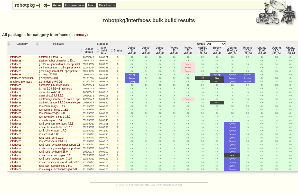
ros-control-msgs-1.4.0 (52, 113)
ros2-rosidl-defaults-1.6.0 (53, 141)
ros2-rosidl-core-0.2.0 (51, 137)
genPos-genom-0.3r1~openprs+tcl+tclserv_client (66, 71)
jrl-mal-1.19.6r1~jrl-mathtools (55, 88)
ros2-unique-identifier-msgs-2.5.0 (58, 169)
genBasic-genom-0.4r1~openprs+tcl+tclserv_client (67, 64)
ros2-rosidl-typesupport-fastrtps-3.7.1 (60, 162)
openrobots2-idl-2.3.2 (51, 95)
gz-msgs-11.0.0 (48, 74)
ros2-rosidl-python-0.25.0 (53, 151)
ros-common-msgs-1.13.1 (53, 109)
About (57, 5)
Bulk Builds (107, 5)
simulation (28, 78)
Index (91, 5)
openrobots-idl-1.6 (49, 92)
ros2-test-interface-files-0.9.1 (55, 165)
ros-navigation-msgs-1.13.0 (54, 116)
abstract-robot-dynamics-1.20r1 (57, 60)
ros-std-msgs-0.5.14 (50, 120)
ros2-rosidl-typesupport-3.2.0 (55, 158)
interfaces (15, 57)
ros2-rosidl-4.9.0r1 (49, 134)
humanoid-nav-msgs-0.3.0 (54, 85)
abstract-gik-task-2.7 (50, 57)
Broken (188, 64)
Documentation (74, 5)
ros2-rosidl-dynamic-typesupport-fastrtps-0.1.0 (65, 148)
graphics (15, 81)
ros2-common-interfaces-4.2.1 (56, 123)
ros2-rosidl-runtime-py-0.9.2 (55, 155)
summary (79, 34)
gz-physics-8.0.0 (48, 78)
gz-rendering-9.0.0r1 (50, 81)
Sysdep (131, 74)
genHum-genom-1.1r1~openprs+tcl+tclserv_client (67, 67)
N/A (202, 78)
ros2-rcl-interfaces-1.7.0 (52, 130)
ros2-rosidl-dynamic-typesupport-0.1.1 (60, 144)
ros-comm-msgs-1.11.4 (52, 106)
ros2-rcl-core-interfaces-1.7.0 (55, 127)
